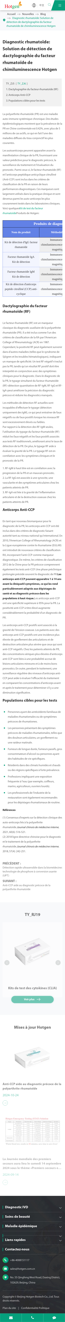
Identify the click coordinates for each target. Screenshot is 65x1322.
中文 (41, 5)
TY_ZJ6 (22, 83)
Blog (43, 14)
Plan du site (9, 1308)
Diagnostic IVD (16, 1207)
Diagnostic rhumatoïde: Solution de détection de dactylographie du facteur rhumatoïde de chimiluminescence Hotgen (31, 22)
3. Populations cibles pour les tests (25, 100)
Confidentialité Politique (35, 1308)
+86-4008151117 (19, 1260)
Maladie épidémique (21, 1226)
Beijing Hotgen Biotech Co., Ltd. (35, 1296)
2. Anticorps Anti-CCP (18, 95)
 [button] (7, 962)
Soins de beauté (17, 1217)
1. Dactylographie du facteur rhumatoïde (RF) (32, 89)
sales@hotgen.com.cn (22, 1269)
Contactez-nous (17, 1249)
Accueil (11, 14)
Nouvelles (28, 14)
